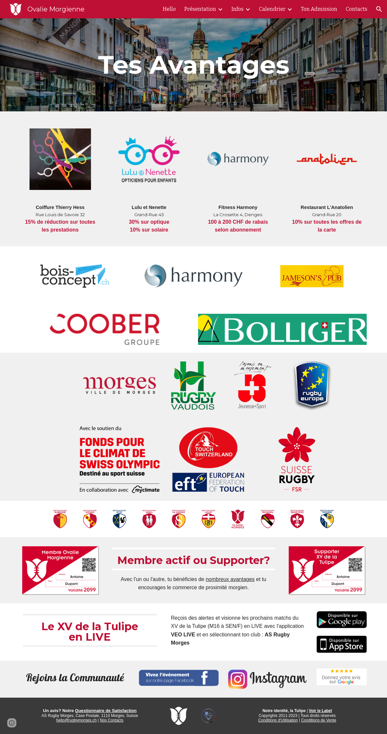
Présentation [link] (200, 9)
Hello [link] (169, 9)
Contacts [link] (356, 9)
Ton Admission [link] (319, 9)
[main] (194, 65)
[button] (379, 9)
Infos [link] (237, 9)
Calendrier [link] (272, 9)
